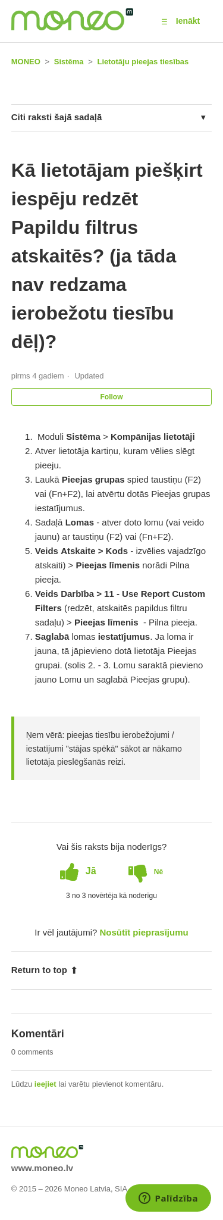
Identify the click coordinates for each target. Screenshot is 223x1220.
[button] (164, 21)
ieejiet (45, 1084)
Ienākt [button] (188, 21)
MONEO (25, 61)
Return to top (44, 970)
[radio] (78, 871)
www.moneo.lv (42, 1168)
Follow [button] (111, 397)
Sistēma (69, 61)
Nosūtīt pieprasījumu (144, 932)
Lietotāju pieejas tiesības (143, 61)
